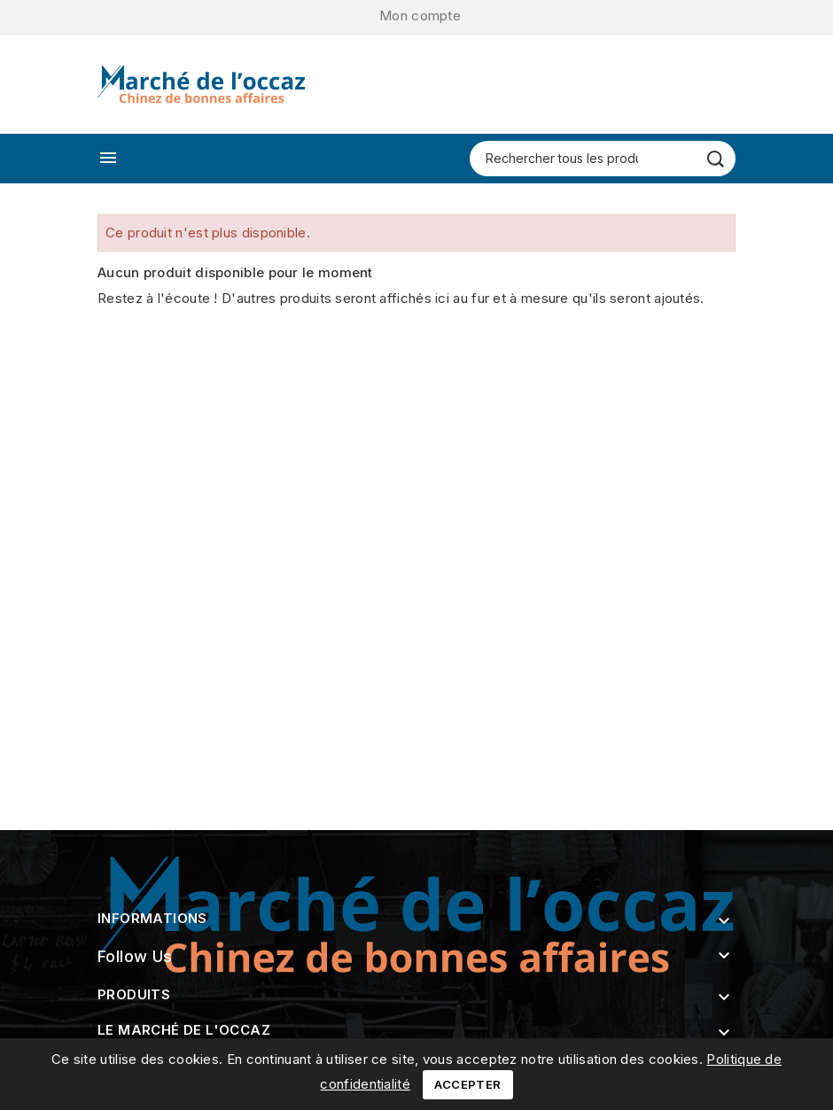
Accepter (467, 1084)
